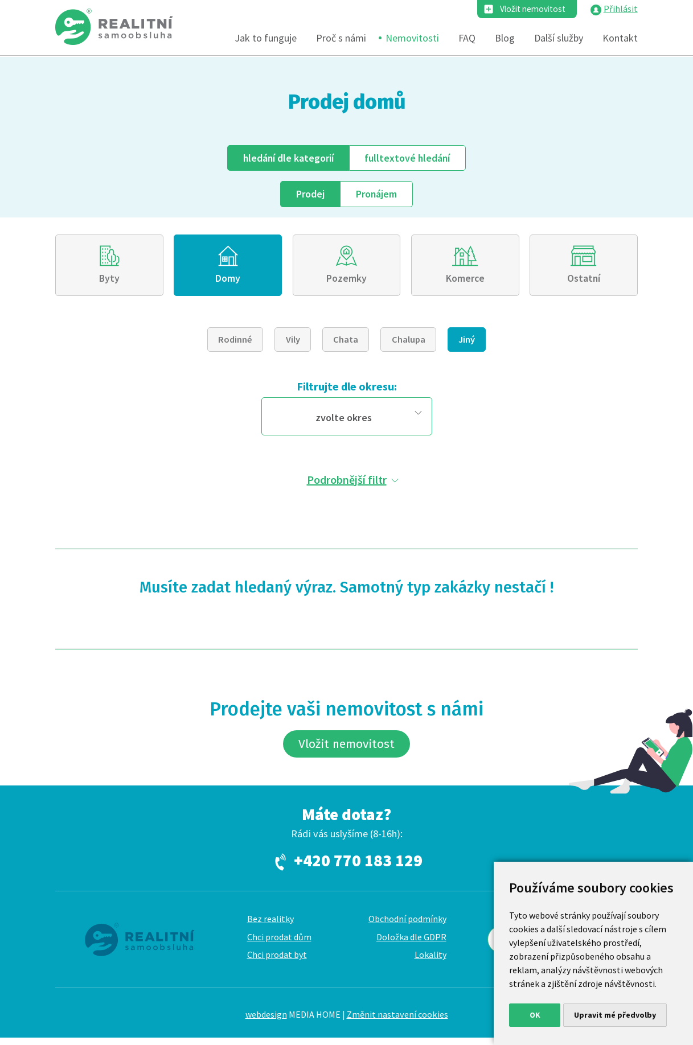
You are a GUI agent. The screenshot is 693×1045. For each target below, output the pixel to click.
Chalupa (408, 342)
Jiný (466, 342)
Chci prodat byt (277, 962)
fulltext (410, 157)
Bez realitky (270, 925)
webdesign (266, 1021)
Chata (345, 342)
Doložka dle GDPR (411, 943)
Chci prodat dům (279, 943)
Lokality (430, 962)
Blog (505, 38)
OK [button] (535, 1015)
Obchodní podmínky (407, 925)
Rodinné (235, 342)
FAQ (466, 38)
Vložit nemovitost (530, 9)
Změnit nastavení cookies (397, 1021)
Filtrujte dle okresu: (347, 389)
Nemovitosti (412, 38)
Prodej (309, 194)
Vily (293, 342)
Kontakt (620, 38)
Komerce (465, 280)
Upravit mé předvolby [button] (615, 1015)
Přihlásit (621, 9)
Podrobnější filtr (347, 483)
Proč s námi (341, 38)
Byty (109, 280)
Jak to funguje (266, 38)
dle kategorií (286, 157)
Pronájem (377, 194)
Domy (228, 280)
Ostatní (584, 280)
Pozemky (346, 280)
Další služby (558, 38)
